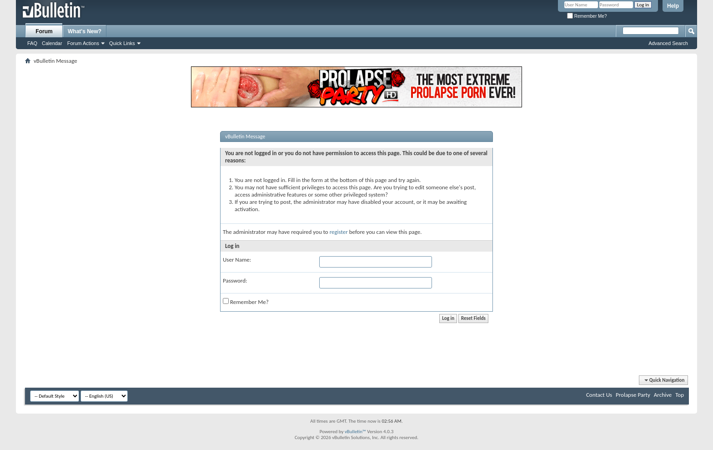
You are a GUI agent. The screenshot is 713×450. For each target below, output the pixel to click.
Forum (43, 31)
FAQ (32, 43)
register (339, 231)
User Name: (237, 259)
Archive (663, 394)
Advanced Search (668, 43)
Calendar (52, 43)
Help (673, 6)
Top (679, 394)
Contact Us (599, 394)
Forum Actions (83, 43)
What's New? (84, 31)
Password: (235, 280)
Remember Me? (587, 16)
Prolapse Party (633, 394)
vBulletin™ (355, 432)
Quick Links (122, 43)
